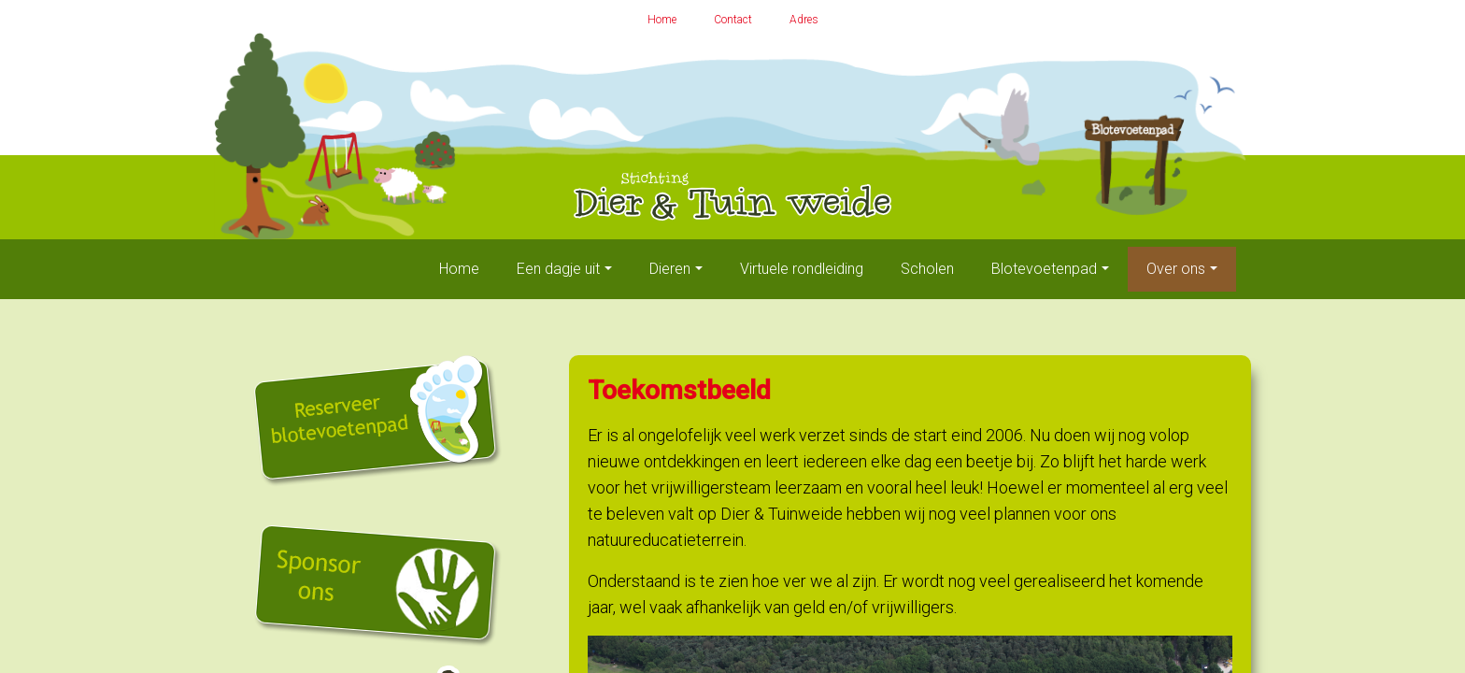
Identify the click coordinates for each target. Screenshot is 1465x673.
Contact (733, 19)
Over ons (1175, 269)
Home (661, 19)
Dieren (669, 269)
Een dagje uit (558, 269)
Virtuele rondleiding (801, 269)
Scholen (927, 269)
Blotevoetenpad (1044, 269)
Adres (803, 19)
